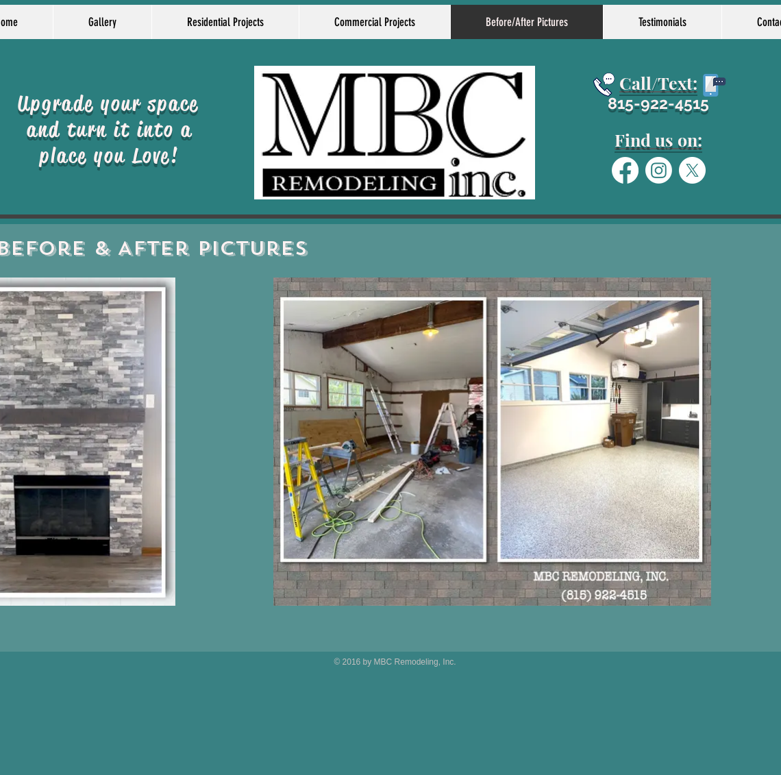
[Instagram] (658, 170)
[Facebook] (625, 170)
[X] (692, 170)
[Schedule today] (603, 84)
